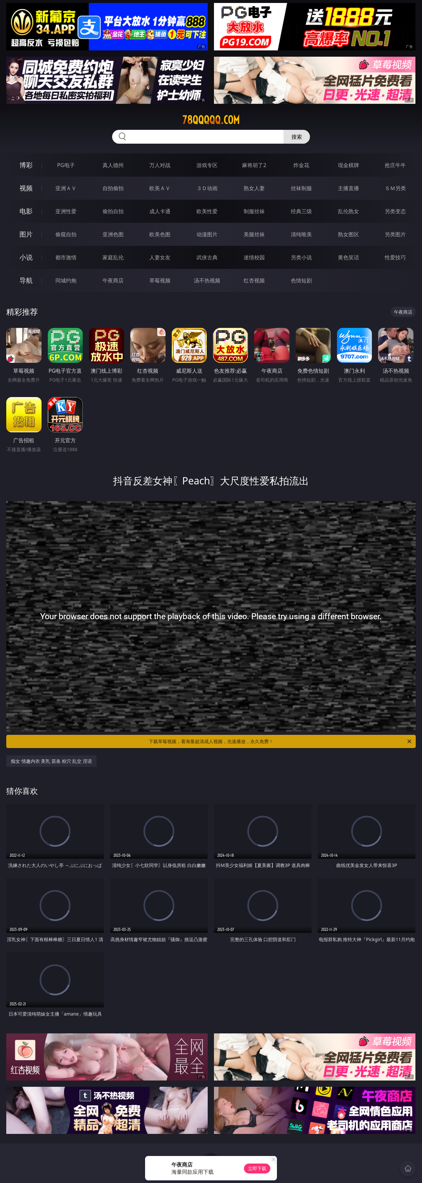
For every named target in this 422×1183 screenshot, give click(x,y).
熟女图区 (348, 234)
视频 (26, 188)
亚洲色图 (113, 234)
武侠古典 (207, 257)
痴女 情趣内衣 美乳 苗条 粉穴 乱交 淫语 (51, 761)
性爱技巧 (395, 257)
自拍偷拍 (113, 188)
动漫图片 (207, 234)
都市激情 (65, 257)
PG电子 (66, 165)
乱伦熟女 (348, 211)
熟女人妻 (254, 188)
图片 (26, 234)
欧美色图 (159, 234)
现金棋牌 (348, 165)
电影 (26, 211)
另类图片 (395, 234)
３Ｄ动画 (207, 188)
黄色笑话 (348, 257)
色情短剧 (301, 280)
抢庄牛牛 (395, 165)
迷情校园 (254, 257)
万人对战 (159, 165)
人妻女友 (159, 257)
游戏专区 (207, 165)
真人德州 (113, 165)
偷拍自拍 (113, 211)
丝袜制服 (301, 188)
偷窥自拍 (65, 234)
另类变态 (395, 211)
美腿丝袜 (254, 234)
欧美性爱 (207, 211)
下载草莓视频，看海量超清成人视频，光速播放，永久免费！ (280, 741)
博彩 (26, 164)
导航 (26, 280)
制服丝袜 (254, 211)
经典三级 (301, 211)
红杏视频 (254, 280)
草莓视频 (159, 280)
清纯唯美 (301, 234)
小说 (26, 257)
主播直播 (348, 188)
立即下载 (257, 1168)
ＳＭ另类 (395, 188)
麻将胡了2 (254, 165)
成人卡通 (159, 211)
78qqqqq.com (211, 120)
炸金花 (301, 165)
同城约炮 (65, 280)
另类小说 (301, 257)
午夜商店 (113, 280)
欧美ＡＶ (159, 188)
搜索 (296, 136)
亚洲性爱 (65, 211)
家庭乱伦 (113, 257)
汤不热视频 (207, 280)
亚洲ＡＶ (65, 188)
